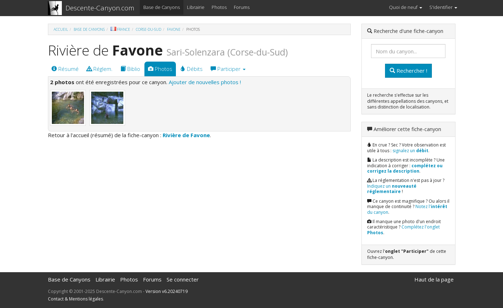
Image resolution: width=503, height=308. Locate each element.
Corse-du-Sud (148, 29)
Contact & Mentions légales (75, 299)
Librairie (195, 7)
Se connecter (183, 279)
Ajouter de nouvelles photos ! (205, 82)
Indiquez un (391, 189)
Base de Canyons (161, 7)
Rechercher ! (408, 70)
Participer (228, 68)
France (120, 29)
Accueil (61, 29)
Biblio (130, 68)
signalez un (410, 151)
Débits (191, 68)
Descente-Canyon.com (99, 8)
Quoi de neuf (405, 7)
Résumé (65, 68)
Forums (242, 7)
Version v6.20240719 (167, 291)
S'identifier (443, 7)
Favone (174, 29)
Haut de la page (434, 279)
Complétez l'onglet (403, 230)
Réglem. (100, 68)
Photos (219, 7)
